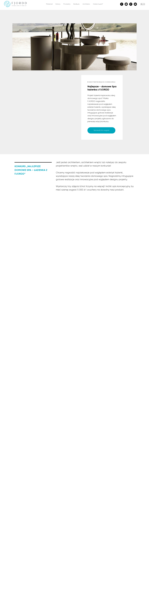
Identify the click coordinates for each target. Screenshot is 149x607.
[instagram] (126, 4)
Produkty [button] (66, 4)
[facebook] (121, 4)
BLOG (16, 567)
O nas (16, 560)
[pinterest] (130, 4)
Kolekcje (49, 560)
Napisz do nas (82, 560)
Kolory (58, 4)
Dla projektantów (83, 564)
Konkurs (76, 4)
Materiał (49, 4)
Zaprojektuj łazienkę (53, 567)
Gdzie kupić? (98, 4)
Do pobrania (50, 571)
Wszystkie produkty (53, 564)
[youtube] (135, 4)
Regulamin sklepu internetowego (120, 560)
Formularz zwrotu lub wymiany (119, 564)
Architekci (86, 4)
